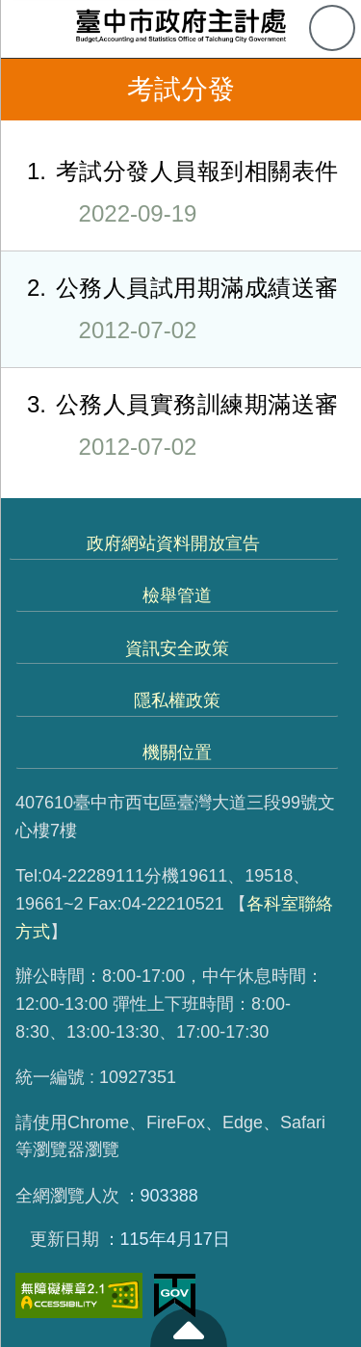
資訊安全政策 (177, 648)
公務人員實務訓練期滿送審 (169, 424)
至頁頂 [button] (188, 1327)
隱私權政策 (177, 700)
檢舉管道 (177, 595)
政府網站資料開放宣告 (173, 543)
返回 (31, 89)
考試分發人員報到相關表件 (169, 191)
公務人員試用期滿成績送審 (169, 308)
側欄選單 (29, 29)
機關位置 (177, 752)
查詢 (332, 28)
